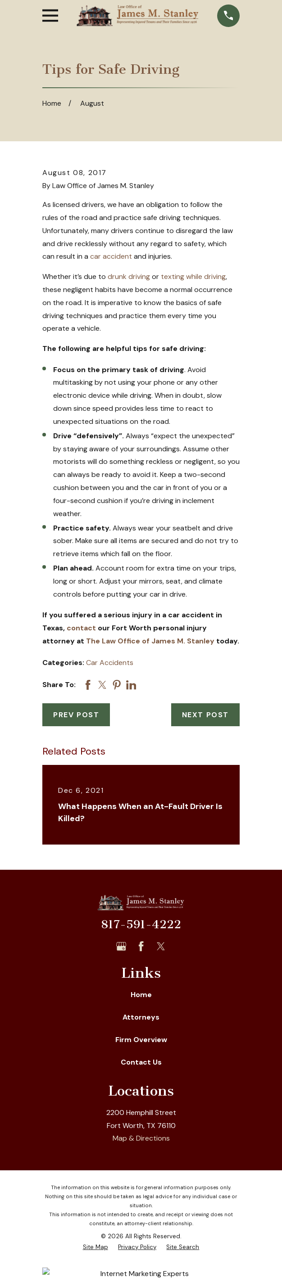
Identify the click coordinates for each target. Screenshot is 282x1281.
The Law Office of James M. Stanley (150, 641)
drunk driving (129, 276)
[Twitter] (161, 946)
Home (141, 994)
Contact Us (141, 1062)
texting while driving (193, 276)
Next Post (205, 714)
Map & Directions (141, 1138)
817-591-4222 (141, 924)
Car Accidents (109, 662)
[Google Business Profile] (121, 946)
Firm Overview (141, 1039)
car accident (111, 256)
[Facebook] (141, 946)
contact (81, 628)
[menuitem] (95, 1247)
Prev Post (76, 714)
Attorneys (141, 1017)
